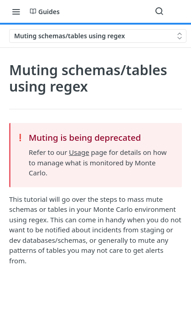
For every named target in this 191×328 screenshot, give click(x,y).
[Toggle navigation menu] (16, 11)
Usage (79, 152)
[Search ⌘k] (159, 11)
